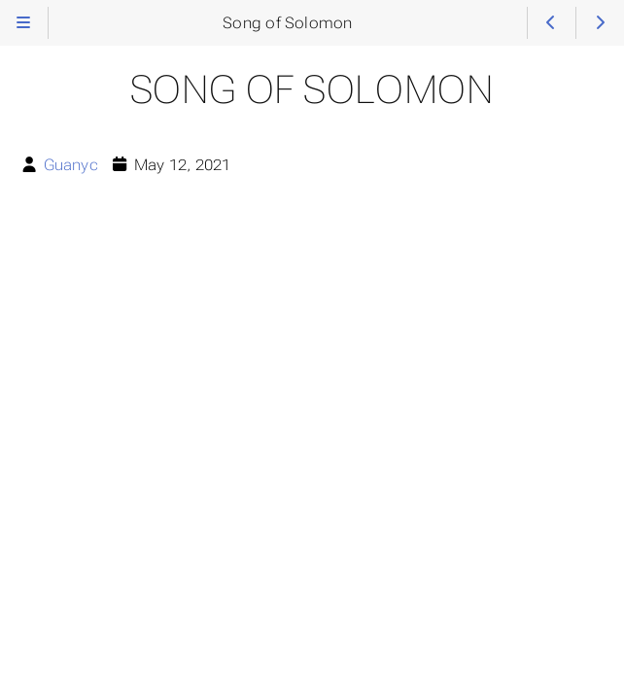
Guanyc (71, 165)
